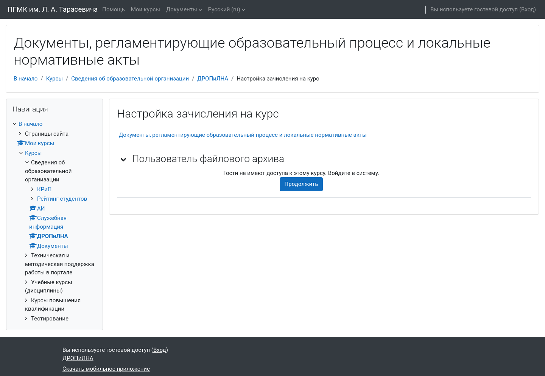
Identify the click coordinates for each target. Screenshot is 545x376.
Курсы (54, 78)
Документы (181, 9)
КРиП (44, 189)
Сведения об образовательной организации (130, 78)
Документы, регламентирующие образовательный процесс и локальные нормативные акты (243, 135)
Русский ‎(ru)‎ (224, 9)
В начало (25, 78)
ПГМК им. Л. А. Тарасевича (53, 9)
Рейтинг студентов (62, 198)
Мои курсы (145, 9)
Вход (527, 9)
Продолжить (301, 184)
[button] (124, 159)
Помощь (113, 9)
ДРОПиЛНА (212, 78)
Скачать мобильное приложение (106, 368)
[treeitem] (54, 221)
